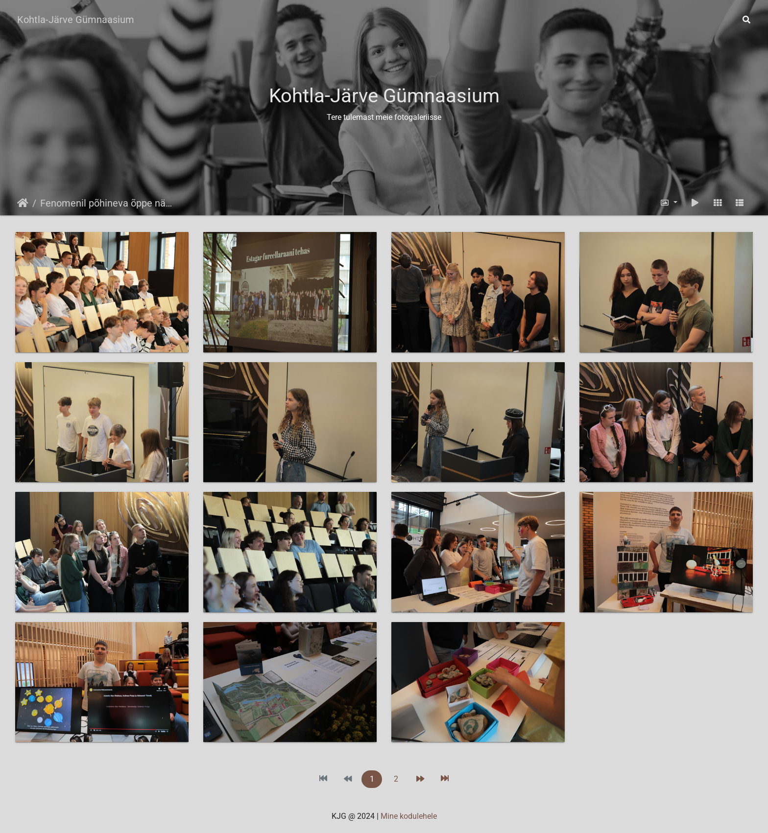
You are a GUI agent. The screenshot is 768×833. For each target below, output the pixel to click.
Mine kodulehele (409, 816)
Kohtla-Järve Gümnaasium (75, 19)
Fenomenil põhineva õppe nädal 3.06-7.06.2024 (107, 203)
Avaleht (22, 203)
